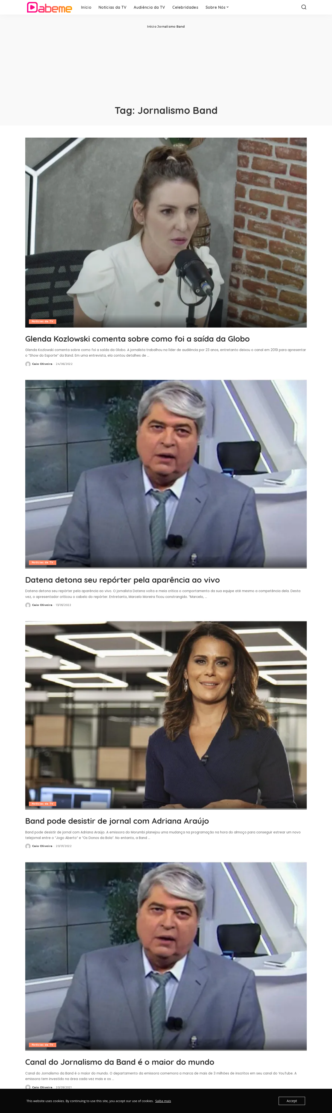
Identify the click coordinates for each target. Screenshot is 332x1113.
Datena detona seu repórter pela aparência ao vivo (148, 590)
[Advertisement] (166, 65)
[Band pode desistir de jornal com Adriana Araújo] (166, 726)
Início (151, 26)
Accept (292, 1101)
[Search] (304, 7)
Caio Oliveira (42, 375)
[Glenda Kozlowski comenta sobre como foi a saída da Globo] (166, 233)
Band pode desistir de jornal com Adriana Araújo (141, 831)
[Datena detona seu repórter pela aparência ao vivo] (166, 485)
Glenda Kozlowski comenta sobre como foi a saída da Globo (151, 343)
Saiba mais (163, 1101)
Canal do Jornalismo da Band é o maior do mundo (144, 1072)
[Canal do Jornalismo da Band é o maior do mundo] (166, 967)
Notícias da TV (43, 321)
